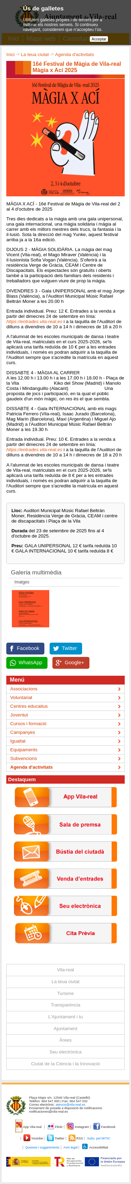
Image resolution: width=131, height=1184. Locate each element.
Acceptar (99, 39)
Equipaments (23, 749)
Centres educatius (29, 706)
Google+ (74, 662)
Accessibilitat (94, 1147)
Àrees (65, 1040)
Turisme (65, 993)
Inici (10, 54)
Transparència (65, 1004)
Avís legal (71, 1147)
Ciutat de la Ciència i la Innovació (65, 1063)
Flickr (55, 1127)
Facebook (28, 648)
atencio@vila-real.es (71, 1104)
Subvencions (23, 758)
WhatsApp (30, 662)
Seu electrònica (66, 1051)
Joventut (19, 715)
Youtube (33, 1138)
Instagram (78, 1127)
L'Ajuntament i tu (65, 1016)
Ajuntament (65, 1028)
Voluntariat (21, 697)
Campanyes (22, 732)
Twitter (69, 648)
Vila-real (65, 969)
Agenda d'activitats (74, 54)
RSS (76, 1138)
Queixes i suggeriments (42, 1147)
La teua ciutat (35, 54)
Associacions (23, 688)
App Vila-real (29, 1127)
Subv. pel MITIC (98, 1138)
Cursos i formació (28, 723)
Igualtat (18, 741)
